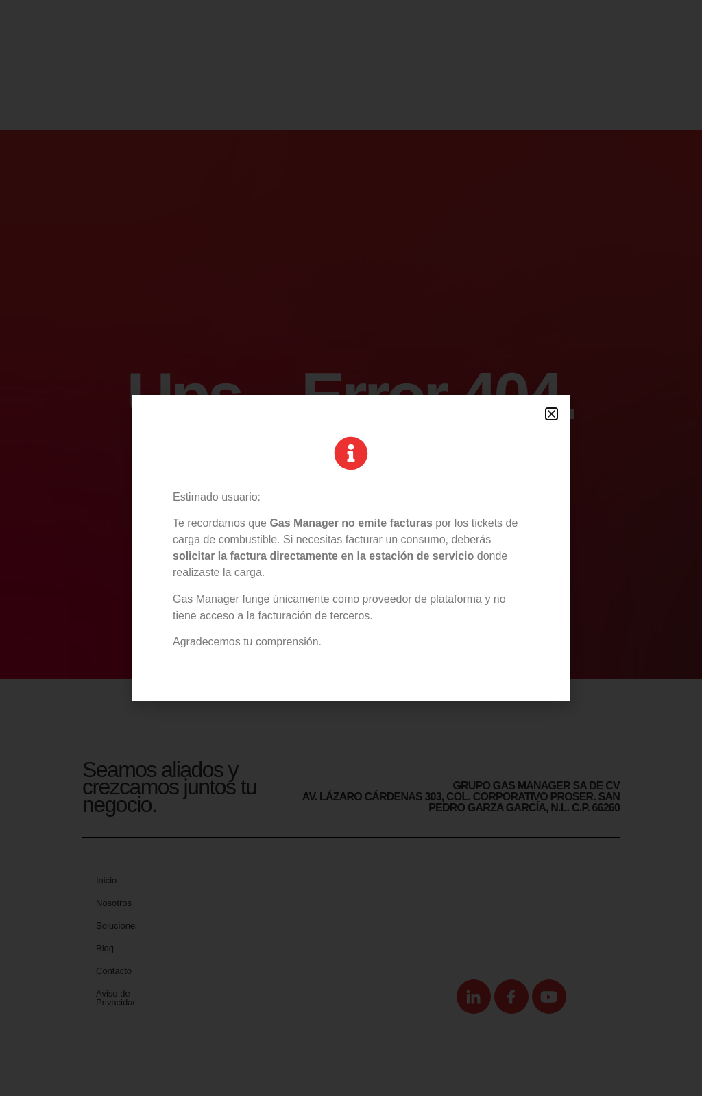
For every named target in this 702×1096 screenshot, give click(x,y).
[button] (551, 414)
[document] (351, 548)
